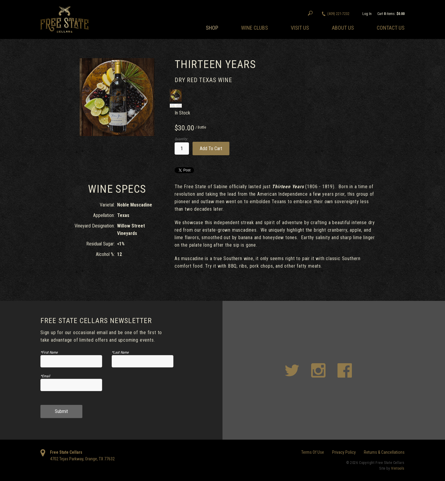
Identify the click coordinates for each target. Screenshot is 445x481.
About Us (343, 28)
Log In (367, 14)
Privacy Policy (344, 452)
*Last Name (120, 352)
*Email (45, 376)
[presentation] (143, 387)
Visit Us (300, 28)
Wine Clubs (254, 28)
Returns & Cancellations (384, 452)
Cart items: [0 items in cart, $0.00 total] (391, 14)
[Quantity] (182, 148)
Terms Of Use (312, 452)
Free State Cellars (66, 452)
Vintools (398, 468)
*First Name (49, 352)
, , (82, 458)
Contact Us (391, 28)
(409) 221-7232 (338, 14)
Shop (212, 28)
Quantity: (181, 139)
